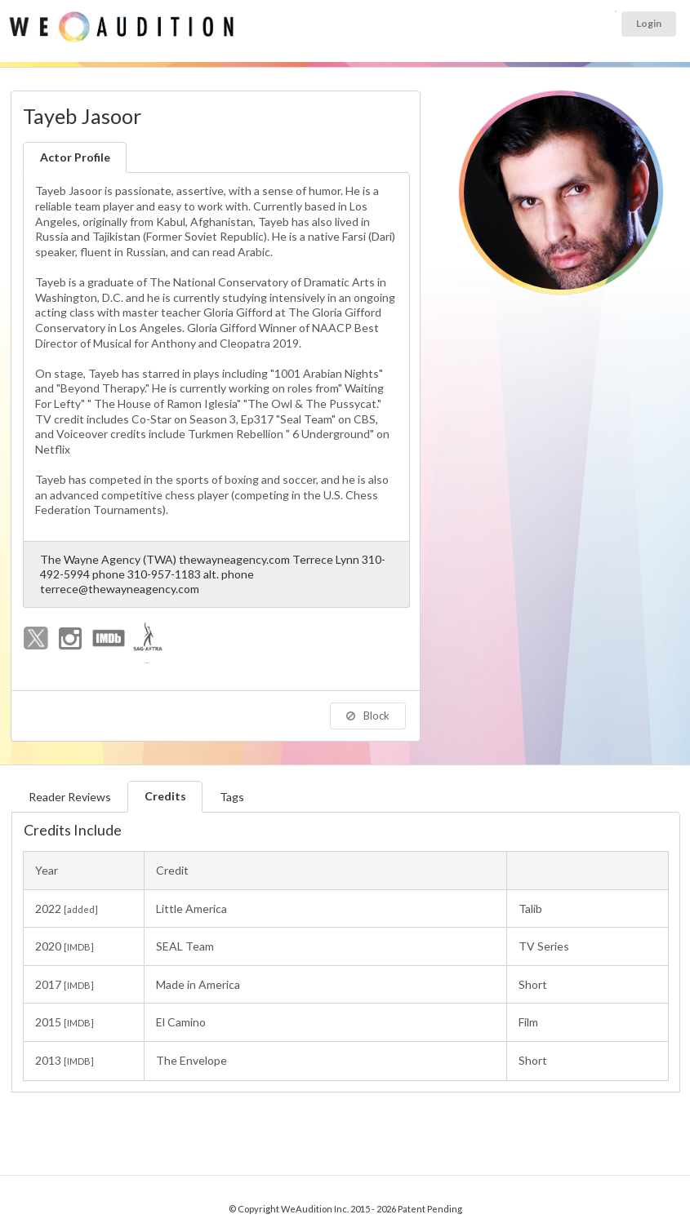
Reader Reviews (70, 797)
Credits (165, 796)
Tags (232, 797)
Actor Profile (75, 157)
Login (648, 23)
